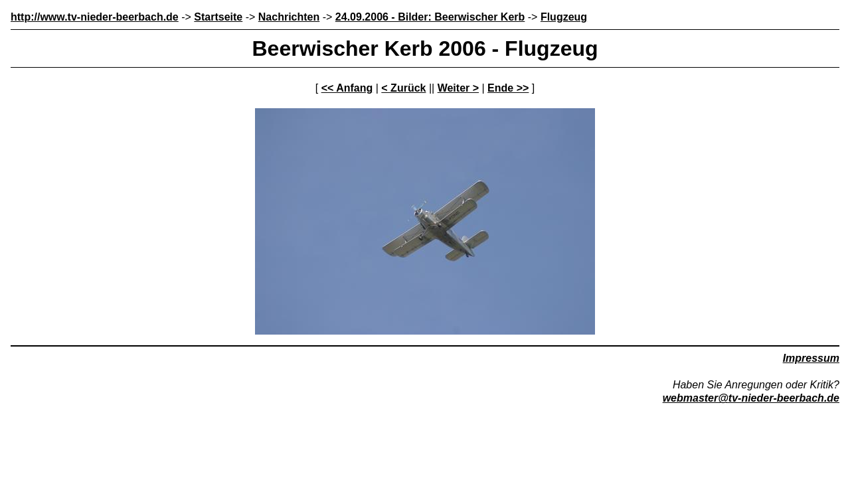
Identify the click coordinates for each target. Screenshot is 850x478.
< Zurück (403, 88)
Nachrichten (288, 17)
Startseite (218, 17)
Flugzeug (564, 17)
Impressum (811, 358)
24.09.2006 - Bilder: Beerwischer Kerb (430, 17)
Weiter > (458, 88)
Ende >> (508, 88)
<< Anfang (347, 88)
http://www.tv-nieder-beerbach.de (95, 17)
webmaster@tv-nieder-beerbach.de (751, 398)
